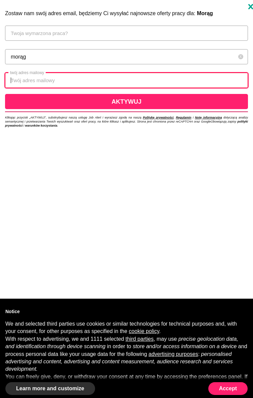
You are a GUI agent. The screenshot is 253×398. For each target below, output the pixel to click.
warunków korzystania (41, 125)
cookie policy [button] (144, 331)
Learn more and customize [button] (50, 388)
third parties (140, 339)
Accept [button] (228, 388)
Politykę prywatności (158, 117)
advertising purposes (173, 354)
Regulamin (184, 117)
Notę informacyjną (208, 117)
